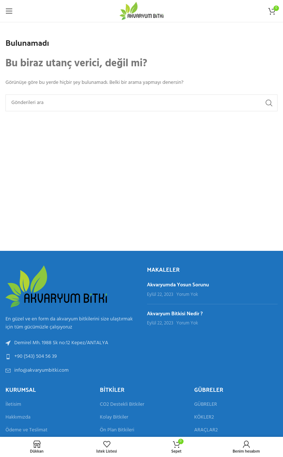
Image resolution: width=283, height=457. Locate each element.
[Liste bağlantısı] (70, 357)
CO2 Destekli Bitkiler (122, 404)
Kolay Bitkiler (114, 417)
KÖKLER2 (204, 417)
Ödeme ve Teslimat (26, 430)
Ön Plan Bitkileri (117, 430)
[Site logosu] (141, 11)
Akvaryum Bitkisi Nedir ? (175, 313)
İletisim (13, 404)
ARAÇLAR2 (206, 430)
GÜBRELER (205, 404)
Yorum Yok (187, 294)
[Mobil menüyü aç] (9, 11)
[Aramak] (141, 102)
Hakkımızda (17, 417)
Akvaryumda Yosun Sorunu (178, 284)
